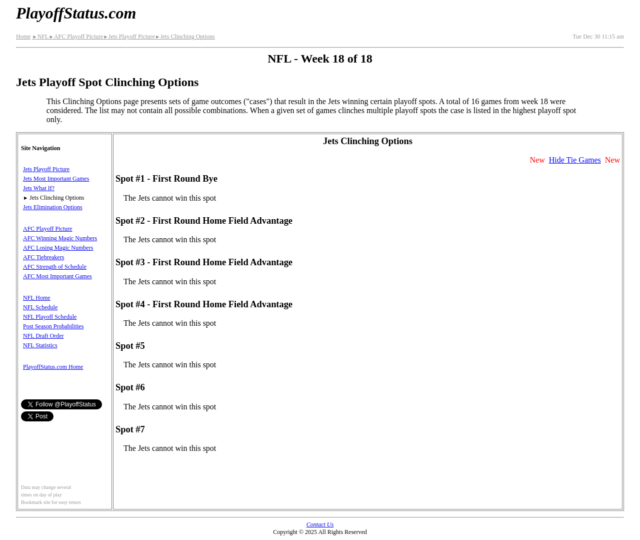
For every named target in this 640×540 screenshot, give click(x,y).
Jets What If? (38, 188)
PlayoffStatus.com (76, 13)
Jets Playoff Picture (129, 36)
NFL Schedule (40, 307)
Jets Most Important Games (56, 178)
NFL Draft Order (43, 335)
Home (23, 36)
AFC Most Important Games (57, 276)
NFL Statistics (40, 345)
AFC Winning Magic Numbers (60, 238)
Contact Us (320, 524)
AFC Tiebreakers (43, 257)
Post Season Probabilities (53, 326)
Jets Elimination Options (52, 207)
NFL (40, 36)
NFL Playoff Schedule (49, 316)
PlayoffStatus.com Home (53, 366)
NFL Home (36, 297)
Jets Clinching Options (185, 36)
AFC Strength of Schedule (54, 266)
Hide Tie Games (575, 160)
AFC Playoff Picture (75, 36)
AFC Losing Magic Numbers (58, 247)
